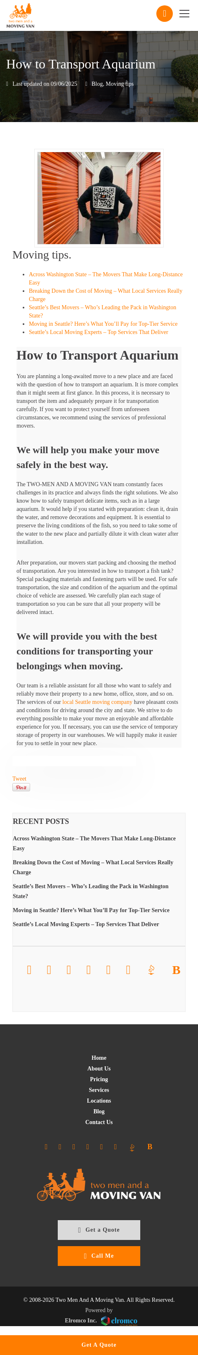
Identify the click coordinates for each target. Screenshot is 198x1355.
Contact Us (99, 1122)
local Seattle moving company (97, 702)
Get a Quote (99, 1230)
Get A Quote (99, 1345)
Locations (99, 1101)
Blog (97, 84)
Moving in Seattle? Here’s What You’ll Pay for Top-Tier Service (103, 324)
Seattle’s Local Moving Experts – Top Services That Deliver (98, 332)
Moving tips (120, 84)
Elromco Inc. (101, 1321)
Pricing (99, 1079)
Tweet (19, 779)
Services (99, 1090)
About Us (99, 1069)
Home (99, 1058)
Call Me (99, 1256)
